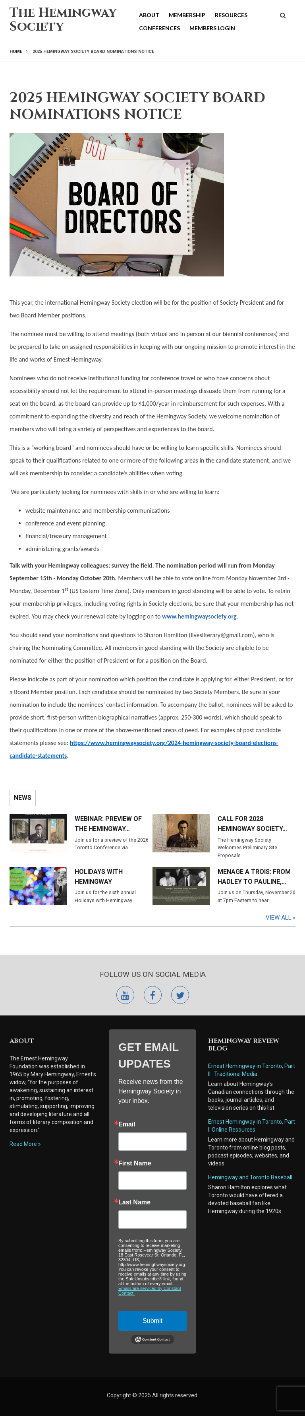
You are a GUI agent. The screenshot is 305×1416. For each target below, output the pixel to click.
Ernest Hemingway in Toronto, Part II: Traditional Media (251, 1070)
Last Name (134, 1202)
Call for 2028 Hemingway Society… (252, 823)
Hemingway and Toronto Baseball (250, 1177)
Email (126, 1124)
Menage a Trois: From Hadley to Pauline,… (254, 876)
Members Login (212, 28)
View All (278, 917)
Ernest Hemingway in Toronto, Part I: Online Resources (251, 1125)
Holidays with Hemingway (99, 876)
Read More (23, 1144)
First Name (134, 1163)
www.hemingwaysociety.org (199, 616)
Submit (152, 1320)
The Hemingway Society (63, 19)
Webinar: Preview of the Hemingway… (108, 823)
